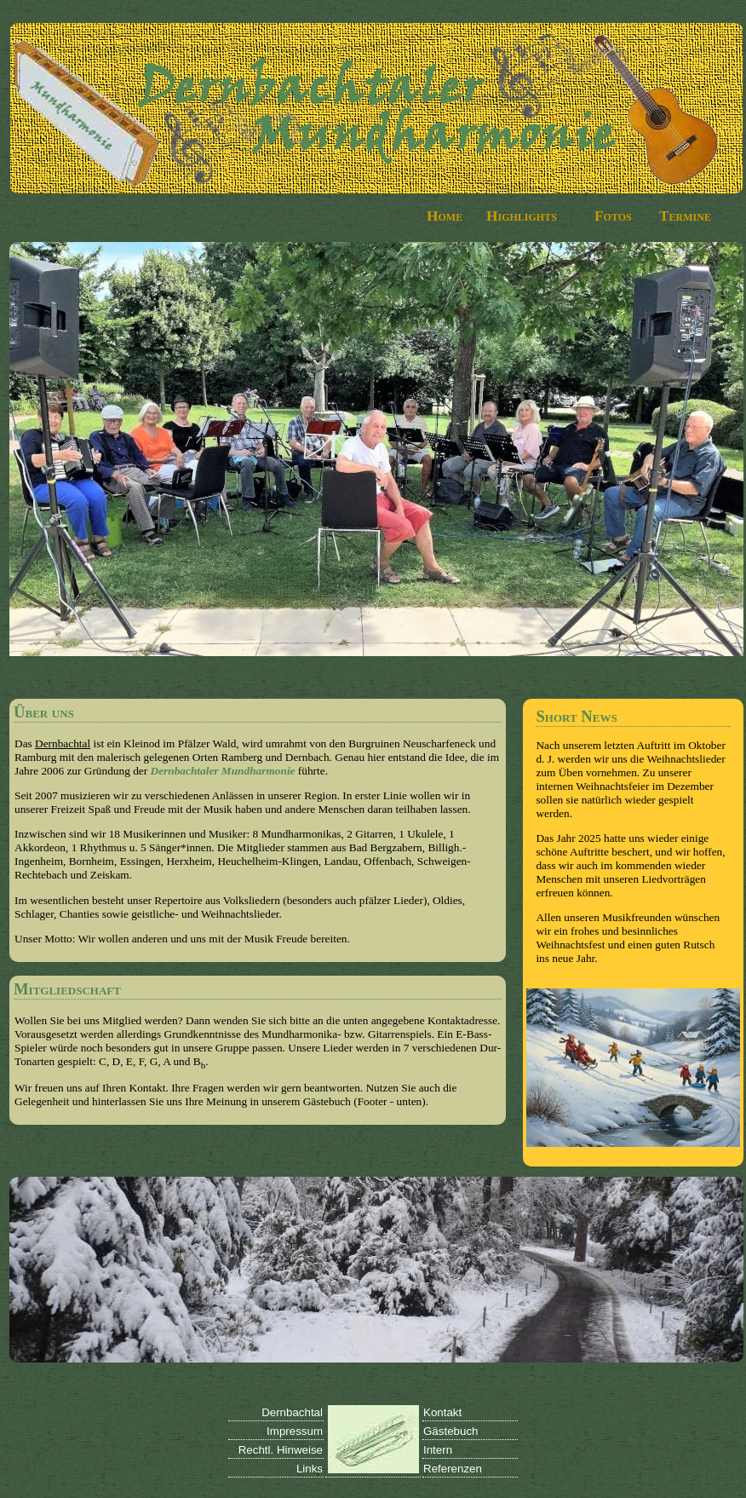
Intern (437, 1449)
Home (444, 216)
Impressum (295, 1431)
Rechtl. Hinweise (280, 1449)
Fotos (613, 216)
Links (309, 1468)
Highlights (521, 216)
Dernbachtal (62, 743)
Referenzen (452, 1468)
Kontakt (442, 1412)
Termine (685, 216)
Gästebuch (450, 1431)
